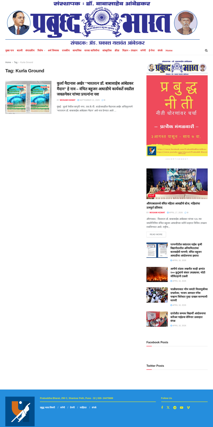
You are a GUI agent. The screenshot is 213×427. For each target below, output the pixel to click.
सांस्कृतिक (107, 50)
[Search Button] (206, 50)
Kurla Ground (26, 62)
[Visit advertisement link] (177, 108)
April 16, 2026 (178, 260)
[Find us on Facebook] (162, 408)
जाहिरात (83, 407)
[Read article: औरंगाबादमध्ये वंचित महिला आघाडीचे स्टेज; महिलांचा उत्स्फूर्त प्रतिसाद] (177, 183)
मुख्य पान (9, 50)
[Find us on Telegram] (174, 408)
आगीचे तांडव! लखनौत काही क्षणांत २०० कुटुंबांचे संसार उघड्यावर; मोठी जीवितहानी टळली (187, 272)
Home (169, 50)
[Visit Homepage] (102, 23)
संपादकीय (29, 50)
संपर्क (160, 50)
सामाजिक (77, 50)
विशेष (40, 50)
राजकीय (66, 50)
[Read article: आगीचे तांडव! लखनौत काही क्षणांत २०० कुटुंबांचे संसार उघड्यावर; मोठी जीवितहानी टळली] (157, 274)
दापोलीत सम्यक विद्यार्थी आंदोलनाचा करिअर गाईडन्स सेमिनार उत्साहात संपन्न (188, 317)
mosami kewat (67, 100)
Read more (158, 233)
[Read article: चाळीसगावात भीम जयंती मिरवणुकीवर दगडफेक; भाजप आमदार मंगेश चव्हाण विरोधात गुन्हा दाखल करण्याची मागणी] (157, 295)
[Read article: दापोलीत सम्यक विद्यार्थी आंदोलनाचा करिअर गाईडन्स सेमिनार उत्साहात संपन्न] (157, 319)
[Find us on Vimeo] (188, 408)
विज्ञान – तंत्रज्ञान (130, 50)
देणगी (72, 407)
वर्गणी (143, 50)
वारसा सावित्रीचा (91, 50)
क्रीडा (117, 50)
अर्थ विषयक (53, 50)
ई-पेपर (152, 50)
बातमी (20, 50)
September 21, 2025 (88, 100)
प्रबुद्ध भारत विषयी (47, 407)
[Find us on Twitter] (168, 407)
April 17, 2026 (175, 212)
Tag (15, 62)
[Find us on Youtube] (181, 408)
